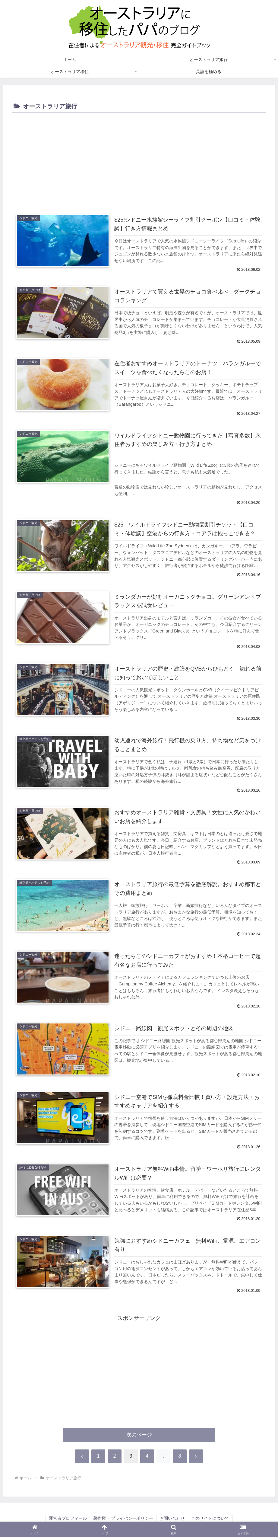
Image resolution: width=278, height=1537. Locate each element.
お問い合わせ (172, 1518)
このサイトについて (210, 1518)
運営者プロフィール (68, 1518)
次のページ (139, 1435)
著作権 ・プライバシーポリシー (123, 1518)
